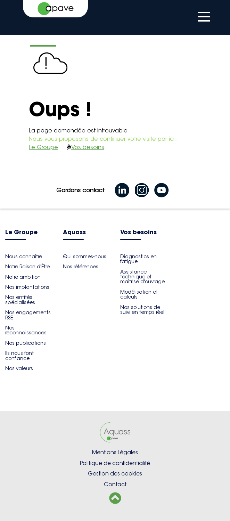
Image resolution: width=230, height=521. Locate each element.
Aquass (74, 232)
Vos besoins (87, 147)
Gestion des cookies (115, 473)
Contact (115, 484)
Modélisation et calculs (139, 294)
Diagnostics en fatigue (138, 258)
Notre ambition (23, 277)
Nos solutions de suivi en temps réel (142, 309)
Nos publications (25, 343)
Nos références (80, 266)
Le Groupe (43, 147)
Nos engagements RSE (28, 314)
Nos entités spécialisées (20, 299)
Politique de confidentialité (115, 463)
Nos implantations (27, 287)
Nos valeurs (19, 368)
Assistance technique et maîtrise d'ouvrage (142, 277)
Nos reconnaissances (26, 330)
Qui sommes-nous (84, 256)
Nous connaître (23, 256)
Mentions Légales (115, 452)
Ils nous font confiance (19, 355)
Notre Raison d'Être (27, 266)
